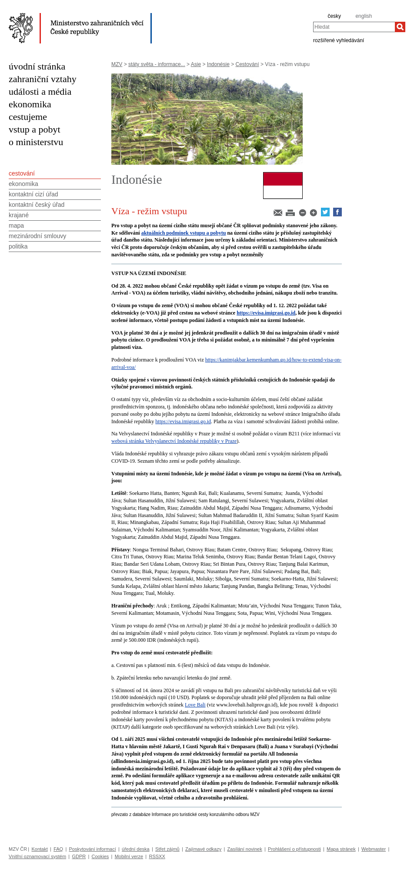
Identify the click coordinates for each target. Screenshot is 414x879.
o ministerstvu (36, 141)
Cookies (100, 856)
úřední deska (136, 849)
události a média (40, 91)
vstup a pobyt (34, 129)
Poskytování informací (92, 849)
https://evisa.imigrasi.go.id (266, 313)
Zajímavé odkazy (203, 849)
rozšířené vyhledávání (338, 40)
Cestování (247, 64)
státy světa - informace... (156, 64)
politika (18, 246)
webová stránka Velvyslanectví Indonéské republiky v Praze (174, 441)
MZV (116, 64)
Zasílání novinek (244, 849)
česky (334, 16)
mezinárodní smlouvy (37, 235)
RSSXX (157, 856)
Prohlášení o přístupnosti (294, 849)
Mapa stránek (341, 849)
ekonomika (30, 104)
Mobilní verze (129, 856)
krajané (19, 215)
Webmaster (373, 849)
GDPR (79, 856)
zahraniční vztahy (43, 78)
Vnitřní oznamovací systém (37, 856)
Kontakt (39, 849)
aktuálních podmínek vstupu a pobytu (183, 233)
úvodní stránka (37, 66)
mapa (16, 225)
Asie (196, 64)
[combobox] (354, 27)
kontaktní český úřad (36, 204)
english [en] (363, 16)
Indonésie (218, 64)
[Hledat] (400, 27)
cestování (22, 173)
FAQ (58, 849)
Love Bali (195, 705)
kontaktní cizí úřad (33, 194)
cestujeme (28, 116)
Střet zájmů (167, 849)
